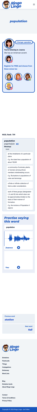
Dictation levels (7, 384)
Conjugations (6, 367)
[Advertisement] (18, 112)
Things (4, 364)
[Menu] (34, 4)
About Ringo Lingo (8, 387)
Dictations (5, 358)
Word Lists (5, 373)
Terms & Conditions (8, 398)
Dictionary (5, 370)
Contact (4, 395)
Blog (3, 381)
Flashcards (6, 361)
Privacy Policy (7, 401)
